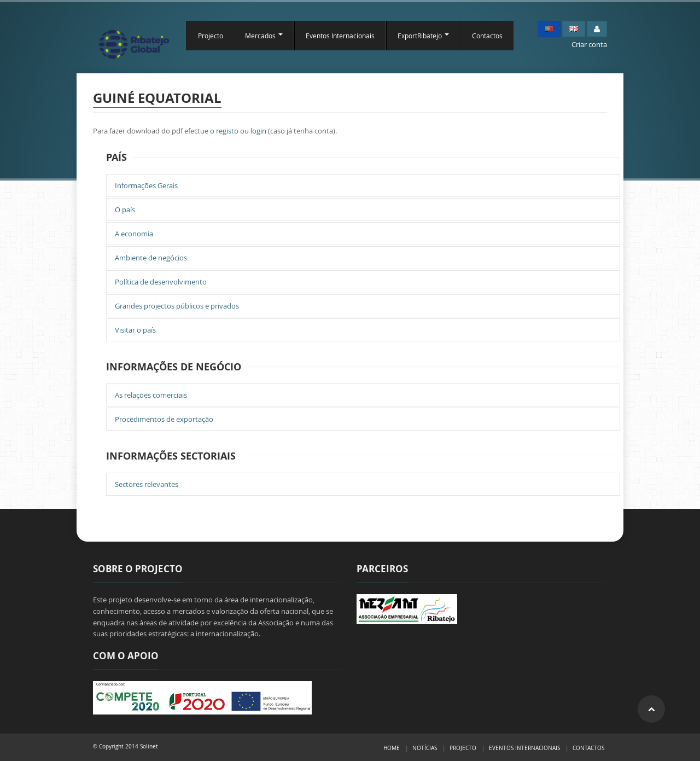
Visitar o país (135, 330)
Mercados (264, 35)
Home (391, 748)
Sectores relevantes (146, 484)
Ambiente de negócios (151, 258)
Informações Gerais (146, 185)
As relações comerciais (151, 395)
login (258, 131)
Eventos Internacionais (340, 35)
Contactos (487, 35)
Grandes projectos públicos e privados (177, 306)
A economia (134, 234)
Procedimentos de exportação (164, 419)
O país (125, 209)
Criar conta (589, 44)
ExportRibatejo (423, 35)
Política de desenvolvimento (161, 282)
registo (227, 131)
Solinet (149, 746)
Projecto (210, 35)
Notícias (424, 748)
